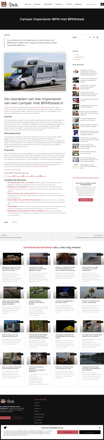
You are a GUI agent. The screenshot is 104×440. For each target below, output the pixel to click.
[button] (100, 428)
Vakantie (7, 35)
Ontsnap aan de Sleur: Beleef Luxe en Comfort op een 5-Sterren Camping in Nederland (38, 336)
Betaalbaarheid (79, 57)
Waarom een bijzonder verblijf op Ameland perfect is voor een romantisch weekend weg (65, 268)
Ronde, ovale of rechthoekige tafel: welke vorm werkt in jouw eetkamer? (89, 113)
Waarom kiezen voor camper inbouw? (22, 193)
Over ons (28, 4)
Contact (69, 4)
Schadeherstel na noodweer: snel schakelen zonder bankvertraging (88, 87)
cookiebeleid (24, 435)
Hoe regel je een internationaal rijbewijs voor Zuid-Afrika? (92, 335)
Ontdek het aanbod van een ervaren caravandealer (91, 301)
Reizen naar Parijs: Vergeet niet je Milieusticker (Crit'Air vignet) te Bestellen (11, 302)
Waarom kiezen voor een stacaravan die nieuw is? (10, 335)
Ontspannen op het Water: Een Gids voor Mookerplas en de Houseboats (91, 368)
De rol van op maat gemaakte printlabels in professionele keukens (88, 80)
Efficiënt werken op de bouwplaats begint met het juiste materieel (88, 146)
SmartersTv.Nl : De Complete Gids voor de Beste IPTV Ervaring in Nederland (89, 139)
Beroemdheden (38, 417)
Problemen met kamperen (18, 187)
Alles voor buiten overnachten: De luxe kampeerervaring (12, 367)
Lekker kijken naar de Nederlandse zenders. (24, 200)
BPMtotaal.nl (8, 109)
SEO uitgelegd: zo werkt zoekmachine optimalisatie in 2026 (88, 166)
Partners (59, 4)
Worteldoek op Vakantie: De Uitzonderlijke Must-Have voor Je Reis (65, 336)
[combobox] (93, 4)
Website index (38, 423)
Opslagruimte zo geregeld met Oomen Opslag (25, 211)
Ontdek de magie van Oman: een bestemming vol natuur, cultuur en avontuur (11, 268)
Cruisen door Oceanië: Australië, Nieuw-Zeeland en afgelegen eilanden (38, 268)
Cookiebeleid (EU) (39, 414)
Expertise (77, 59)
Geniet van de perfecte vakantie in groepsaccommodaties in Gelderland (37, 369)
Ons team (37, 4)
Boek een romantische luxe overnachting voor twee (64, 367)
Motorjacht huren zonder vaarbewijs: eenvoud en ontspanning (90, 268)
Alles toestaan (68, 432)
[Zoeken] (102, 4)
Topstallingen (13, 206)
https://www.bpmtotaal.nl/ (12, 170)
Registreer (78, 4)
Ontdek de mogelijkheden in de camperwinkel (64, 301)
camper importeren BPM (35, 107)
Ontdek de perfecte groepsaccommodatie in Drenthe (37, 302)
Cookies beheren (90, 432)
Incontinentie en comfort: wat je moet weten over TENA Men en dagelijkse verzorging (89, 132)
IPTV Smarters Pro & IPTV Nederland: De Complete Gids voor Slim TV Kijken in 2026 (88, 94)
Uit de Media (48, 4)
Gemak (77, 54)
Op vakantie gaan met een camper (21, 182)
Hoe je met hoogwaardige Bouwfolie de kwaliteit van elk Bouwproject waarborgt (89, 159)
